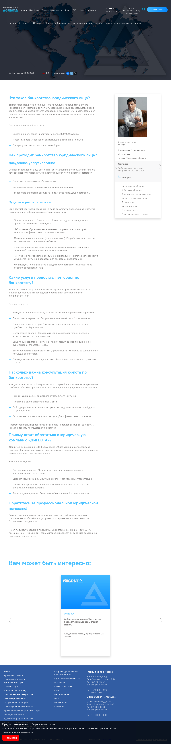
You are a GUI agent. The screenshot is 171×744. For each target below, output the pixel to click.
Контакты (92, 10)
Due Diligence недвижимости (18, 706)
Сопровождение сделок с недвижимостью (66, 673)
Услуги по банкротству (15, 690)
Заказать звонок (157, 9)
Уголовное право (130, 210)
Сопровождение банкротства (18, 694)
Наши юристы (56, 10)
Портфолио (34, 10)
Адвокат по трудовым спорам (18, 718)
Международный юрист (133, 186)
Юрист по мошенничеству (67, 678)
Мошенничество (129, 206)
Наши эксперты (61, 694)
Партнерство (60, 702)
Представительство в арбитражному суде (14, 681)
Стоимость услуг (12, 686)
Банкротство (128, 202)
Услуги (24, 10)
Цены (82, 10)
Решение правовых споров (135, 214)
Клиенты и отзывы (63, 686)
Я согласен (11, 737)
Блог (67, 10)
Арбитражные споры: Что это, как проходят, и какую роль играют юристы (83, 621)
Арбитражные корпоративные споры (22, 710)
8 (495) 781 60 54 (113, 11)
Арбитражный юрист (132, 190)
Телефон (126, 177)
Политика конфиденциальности (17, 732)
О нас (44, 10)
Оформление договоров (16, 702)
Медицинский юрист (14, 714)
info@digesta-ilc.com (97, 684)
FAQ (74, 10)
